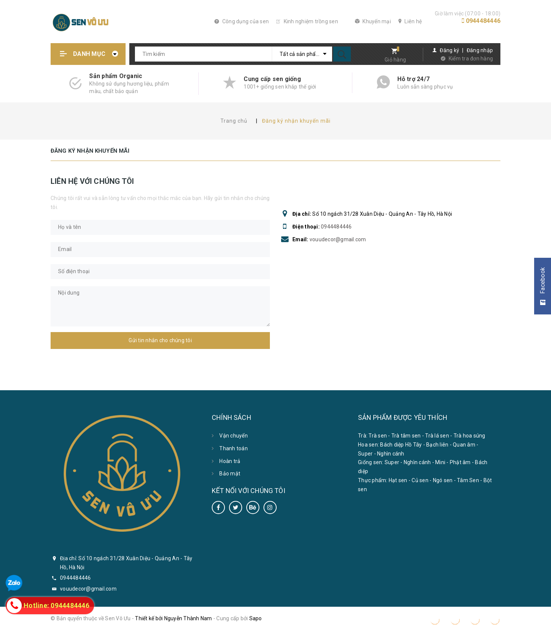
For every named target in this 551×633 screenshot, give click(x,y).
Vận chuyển (233, 436)
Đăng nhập (480, 50)
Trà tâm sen (406, 436)
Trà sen (377, 436)
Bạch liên (437, 445)
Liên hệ (410, 21)
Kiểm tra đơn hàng (471, 59)
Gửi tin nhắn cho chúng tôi (160, 340)
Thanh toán (233, 448)
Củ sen (420, 480)
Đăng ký (449, 50)
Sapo (255, 618)
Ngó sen (443, 480)
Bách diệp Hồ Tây (401, 445)
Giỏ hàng (395, 60)
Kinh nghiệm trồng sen (307, 21)
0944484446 (483, 20)
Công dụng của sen (241, 21)
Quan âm (464, 445)
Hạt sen (398, 480)
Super (365, 454)
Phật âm (460, 462)
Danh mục (89, 53)
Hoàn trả (229, 461)
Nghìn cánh (390, 454)
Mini (440, 462)
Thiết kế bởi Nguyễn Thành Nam (173, 618)
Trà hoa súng (469, 436)
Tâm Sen (468, 480)
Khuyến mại (373, 21)
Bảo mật (229, 474)
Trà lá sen (437, 436)
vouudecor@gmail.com (338, 239)
